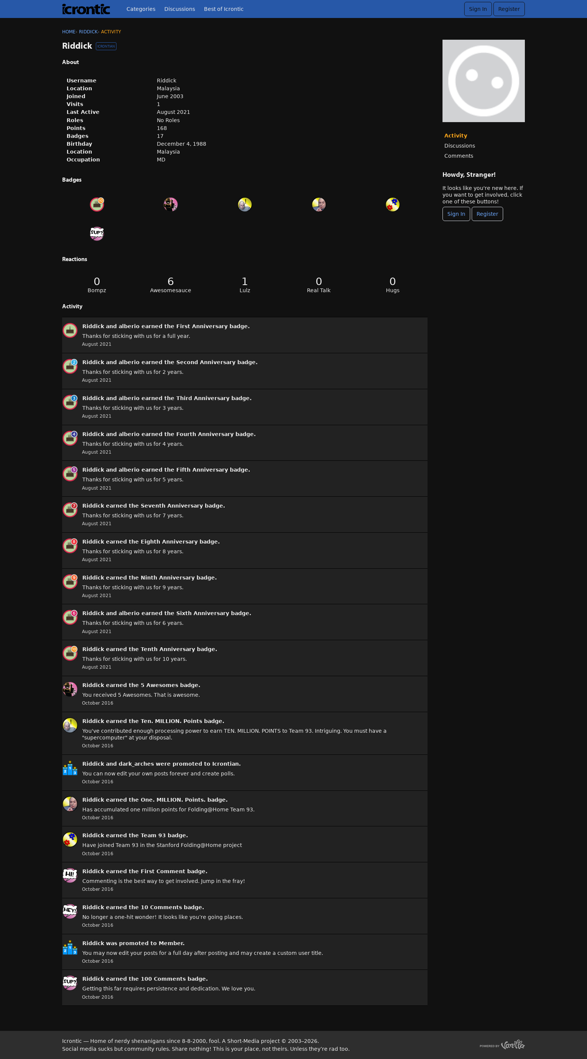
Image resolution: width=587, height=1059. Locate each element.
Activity (455, 136)
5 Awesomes (159, 685)
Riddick (93, 326)
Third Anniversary (202, 398)
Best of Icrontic (224, 9)
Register (509, 9)
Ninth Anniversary (168, 578)
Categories (141, 9)
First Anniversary (202, 326)
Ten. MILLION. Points (171, 721)
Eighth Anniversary (169, 542)
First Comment (163, 871)
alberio (129, 326)
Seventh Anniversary (172, 506)
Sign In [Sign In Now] (456, 214)
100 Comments (163, 979)
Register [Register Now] (487, 214)
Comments (458, 156)
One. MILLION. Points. (173, 800)
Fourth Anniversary (205, 434)
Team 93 (153, 835)
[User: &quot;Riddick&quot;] (70, 330)
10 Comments (161, 907)
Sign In (478, 9)
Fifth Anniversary (202, 470)
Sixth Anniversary (202, 613)
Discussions (179, 9)
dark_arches (136, 764)
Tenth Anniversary (168, 649)
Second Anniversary (205, 362)
